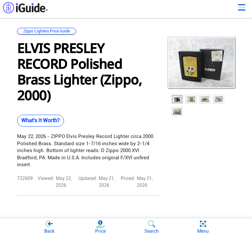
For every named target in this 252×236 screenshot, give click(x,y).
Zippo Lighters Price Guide (46, 31)
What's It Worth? (40, 120)
